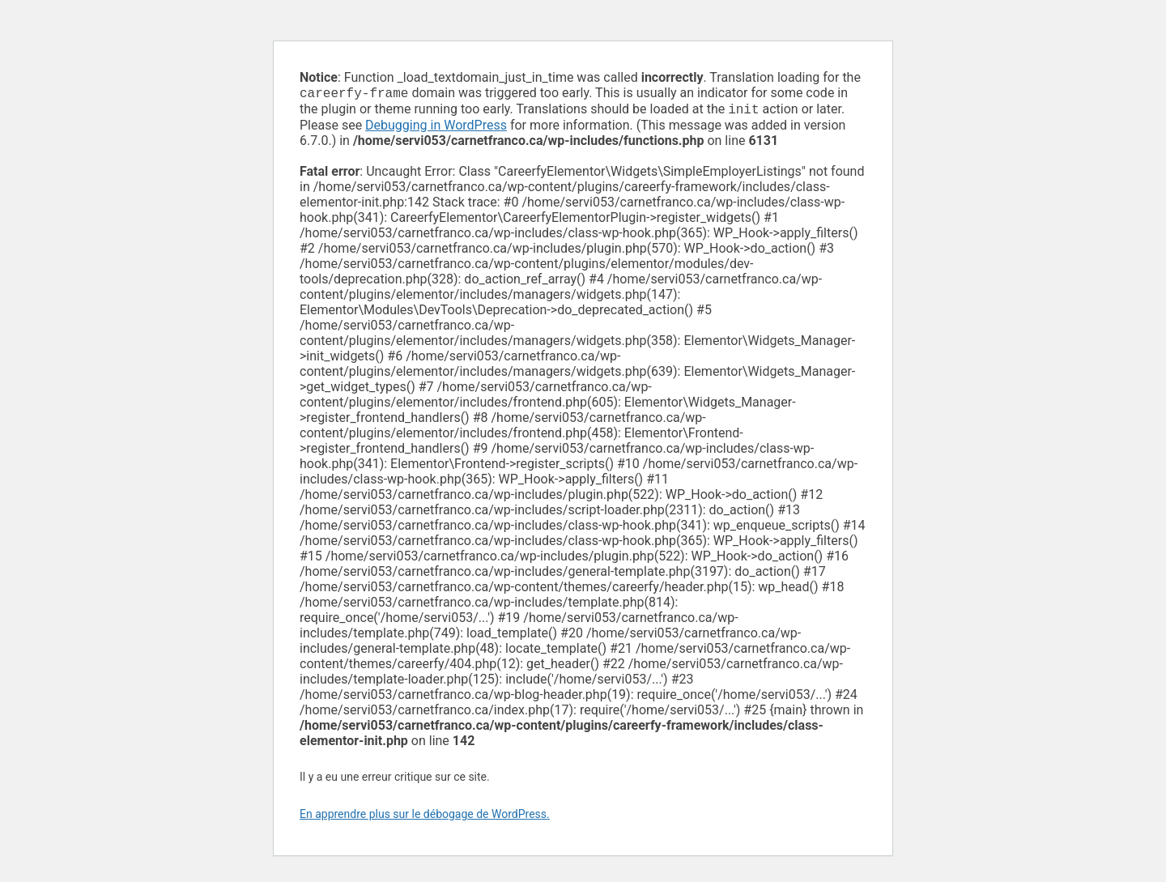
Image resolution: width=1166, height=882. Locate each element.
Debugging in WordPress (436, 128)
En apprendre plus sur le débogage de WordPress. (425, 817)
